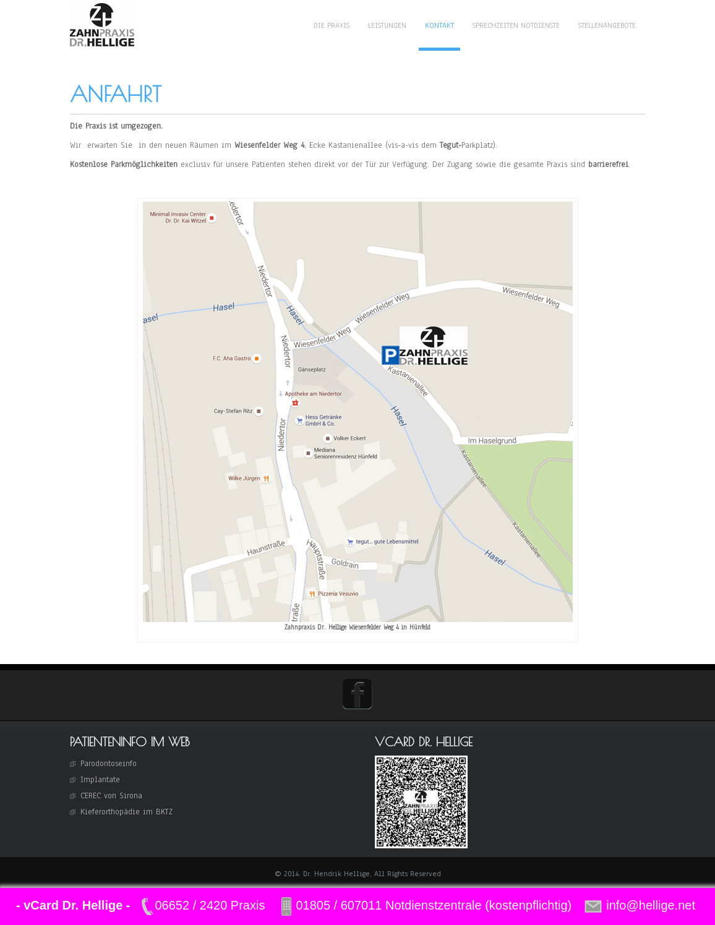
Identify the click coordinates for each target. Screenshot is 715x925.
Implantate (100, 779)
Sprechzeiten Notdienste (516, 25)
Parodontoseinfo (108, 763)
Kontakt (439, 25)
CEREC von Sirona (111, 795)
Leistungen (387, 25)
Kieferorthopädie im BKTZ (126, 811)
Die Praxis (331, 25)
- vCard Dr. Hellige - (73, 905)
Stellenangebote (607, 25)
